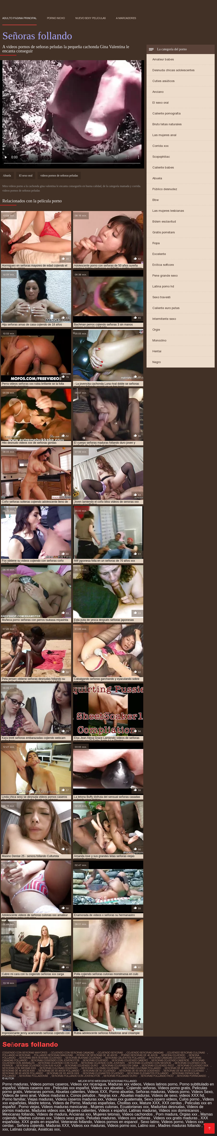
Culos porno (189, 1099)
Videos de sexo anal (19, 1095)
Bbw (155, 200)
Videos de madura (52, 1114)
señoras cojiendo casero (130, 1060)
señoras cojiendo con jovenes (103, 1063)
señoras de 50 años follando (59, 1070)
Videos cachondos (138, 1114)
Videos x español (112, 1110)
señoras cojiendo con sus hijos (38, 1065)
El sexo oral (160, 102)
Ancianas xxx (80, 1114)
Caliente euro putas (165, 308)
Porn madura (167, 1114)
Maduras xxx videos (124, 1084)
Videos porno (178, 1092)
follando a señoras (16, 1055)
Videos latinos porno (160, 1084)
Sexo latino (150, 1122)
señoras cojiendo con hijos (58, 1063)
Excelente (159, 254)
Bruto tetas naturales (167, 124)
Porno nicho (56, 18)
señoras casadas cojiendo (167, 1057)
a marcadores (126, 18)
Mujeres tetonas (106, 1114)
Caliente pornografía (166, 113)
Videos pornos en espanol (116, 1122)
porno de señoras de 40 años (97, 1055)
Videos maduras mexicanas (65, 1107)
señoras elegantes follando (147, 1073)
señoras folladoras (33, 1075)
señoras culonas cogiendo (59, 1068)
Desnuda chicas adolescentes (173, 70)
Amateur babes (163, 59)
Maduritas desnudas (168, 1107)
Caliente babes (163, 167)
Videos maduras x (53, 1095)
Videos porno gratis (174, 1088)
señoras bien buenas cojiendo (40, 1057)
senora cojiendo (173, 1055)
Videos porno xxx (121, 1126)
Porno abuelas (121, 1092)
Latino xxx (147, 1126)
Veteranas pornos (39, 1092)
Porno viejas (29, 1107)
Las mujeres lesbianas (168, 210)
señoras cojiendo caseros (170, 1060)
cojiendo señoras (110, 1052)
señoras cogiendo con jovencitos (55, 1060)
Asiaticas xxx (49, 1129)
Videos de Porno (66, 1103)
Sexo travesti (161, 297)
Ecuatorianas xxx (134, 1107)
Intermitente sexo (164, 319)
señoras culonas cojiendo (100, 1068)
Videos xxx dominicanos (179, 1110)
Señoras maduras (150, 1092)
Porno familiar (13, 1099)
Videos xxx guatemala (123, 1099)
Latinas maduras (143, 1110)
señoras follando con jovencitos (76, 1075)
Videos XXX (97, 1092)
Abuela (157, 178)
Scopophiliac (161, 156)
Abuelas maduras (135, 1095)
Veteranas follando (76, 1122)
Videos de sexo (164, 1095)
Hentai (156, 351)
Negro (156, 362)
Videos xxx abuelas (107, 1088)
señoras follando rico (157, 1075)
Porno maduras (15, 1084)
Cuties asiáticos (163, 81)
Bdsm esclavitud (164, 221)
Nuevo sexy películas (90, 18)
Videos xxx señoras (134, 1118)
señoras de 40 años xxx (18, 1070)
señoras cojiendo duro (81, 1065)
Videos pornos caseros (49, 1084)
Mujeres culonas (104, 1107)
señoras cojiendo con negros (149, 1063)
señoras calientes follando (125, 1057)
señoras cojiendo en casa (120, 1065)
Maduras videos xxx (48, 1110)
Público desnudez (164, 189)
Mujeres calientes (81, 1110)
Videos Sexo (202, 1092)
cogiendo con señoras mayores (24, 1052)
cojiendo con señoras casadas (72, 1052)
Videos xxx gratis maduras (175, 1118)
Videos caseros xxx (34, 1088)
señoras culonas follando (142, 1068)
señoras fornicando (191, 1075)
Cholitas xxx (127, 1103)
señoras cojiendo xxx (193, 1065)
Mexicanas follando (18, 1114)
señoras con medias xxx (19, 1068)
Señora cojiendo (30, 1126)
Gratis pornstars (163, 232)
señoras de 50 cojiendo (99, 1070)
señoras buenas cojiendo (83, 1057)
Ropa (156, 243)
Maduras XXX (57, 1126)
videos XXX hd (191, 1095)
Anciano (157, 92)
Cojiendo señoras (141, 1088)
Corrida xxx (160, 146)
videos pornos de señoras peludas (59, 175)
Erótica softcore (163, 264)
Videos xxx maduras (88, 1126)
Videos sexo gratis (69, 1118)
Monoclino (159, 340)
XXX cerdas (172, 1103)
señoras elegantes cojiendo (103, 1073)
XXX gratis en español (40, 1122)
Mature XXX (150, 1103)
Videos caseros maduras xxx (79, 1099)
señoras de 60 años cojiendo (184, 1070)
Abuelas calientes (70, 1092)
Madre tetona (39, 1103)
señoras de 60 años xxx (63, 1073)
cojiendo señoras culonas (186, 1052)
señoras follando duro (120, 1075)
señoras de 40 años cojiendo (185, 1068)
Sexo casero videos (160, 1099)
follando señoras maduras (53, 1055)
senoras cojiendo (95, 1060)
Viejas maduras (40, 1099)
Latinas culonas (23, 1129)
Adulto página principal (19, 18)
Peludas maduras (101, 1118)
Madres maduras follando (180, 1126)
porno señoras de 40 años (139, 1055)
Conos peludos (83, 1095)
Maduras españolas (98, 1103)
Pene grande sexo (165, 275)
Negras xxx (108, 1095)
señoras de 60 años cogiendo (139, 1070)
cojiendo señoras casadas (145, 1052)
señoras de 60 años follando (22, 1073)
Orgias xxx (189, 1114)
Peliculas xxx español (71, 1088)
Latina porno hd (163, 286)
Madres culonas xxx (35, 1118)
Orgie (156, 329)
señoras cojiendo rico (158, 1065)
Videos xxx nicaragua (88, 1084)
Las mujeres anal (164, 135)
